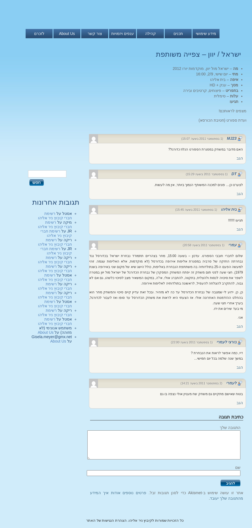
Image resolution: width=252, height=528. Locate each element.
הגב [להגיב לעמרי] (240, 326)
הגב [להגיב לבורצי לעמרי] (240, 367)
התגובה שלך (230, 427)
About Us (67, 33)
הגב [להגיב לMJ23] (240, 158)
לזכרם (39, 33)
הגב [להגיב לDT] (240, 193)
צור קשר (95, 33)
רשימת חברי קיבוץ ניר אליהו (55, 215)
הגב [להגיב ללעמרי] (240, 403)
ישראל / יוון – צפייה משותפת (198, 54)
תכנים (178, 33)
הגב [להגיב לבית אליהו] (240, 229)
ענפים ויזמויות (122, 33)
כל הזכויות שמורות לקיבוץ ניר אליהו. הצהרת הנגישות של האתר (135, 520)
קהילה (150, 33)
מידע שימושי (206, 33)
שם (237, 467)
